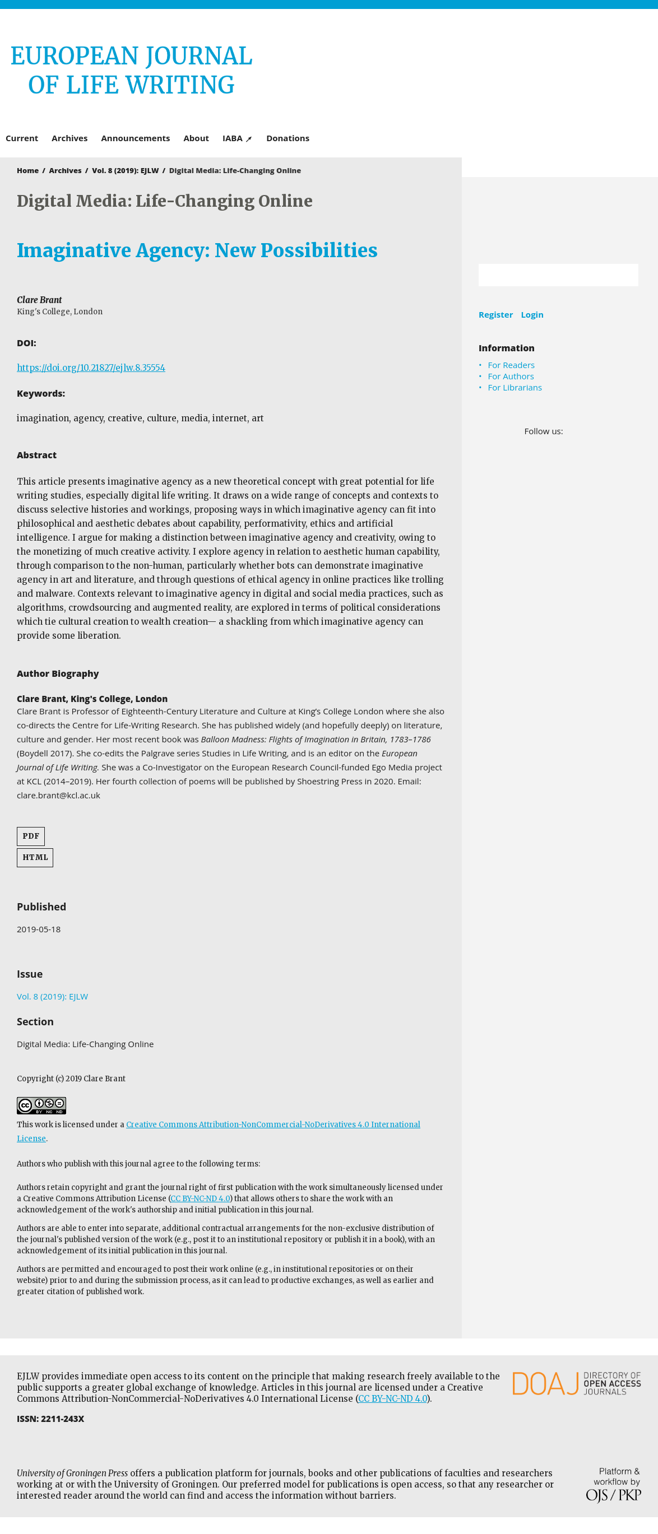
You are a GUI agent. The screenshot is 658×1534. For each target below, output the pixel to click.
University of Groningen (560, 220)
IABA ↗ (238, 137)
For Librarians (515, 387)
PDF (30, 836)
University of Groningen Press (491, 68)
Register (496, 314)
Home (28, 170)
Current (22, 137)
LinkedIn (588, 431)
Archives (69, 137)
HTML (35, 857)
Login (532, 314)
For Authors (511, 376)
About (197, 137)
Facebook (573, 431)
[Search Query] (544, 275)
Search (624, 275)
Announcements (135, 137)
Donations (287, 137)
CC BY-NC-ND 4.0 (200, 1198)
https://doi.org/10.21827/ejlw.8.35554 (91, 367)
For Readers (511, 364)
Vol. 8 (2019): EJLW (125, 170)
